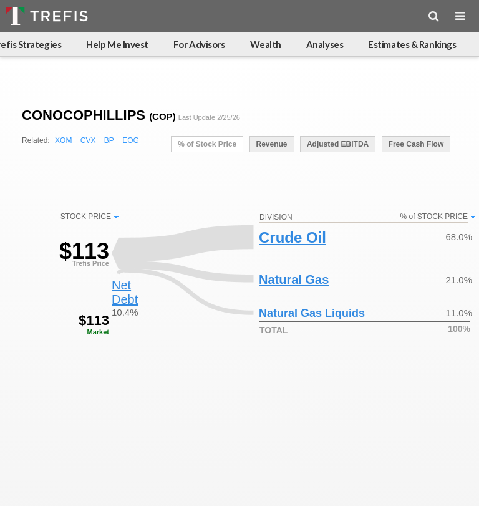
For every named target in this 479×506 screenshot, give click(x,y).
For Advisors (199, 44)
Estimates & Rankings (412, 44)
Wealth (265, 44)
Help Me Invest (117, 44)
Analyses (324, 44)
